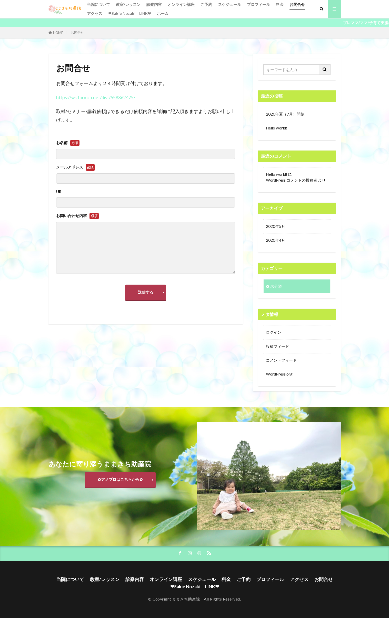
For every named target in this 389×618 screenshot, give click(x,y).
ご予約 (206, 4)
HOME (58, 33)
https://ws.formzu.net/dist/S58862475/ (95, 97)
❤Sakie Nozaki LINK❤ (129, 13)
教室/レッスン (128, 4)
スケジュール (229, 4)
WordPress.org (279, 374)
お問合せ (297, 4)
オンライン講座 (181, 4)
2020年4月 (275, 240)
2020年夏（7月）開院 (285, 114)
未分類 (276, 286)
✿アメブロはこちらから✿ (120, 479)
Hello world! (276, 128)
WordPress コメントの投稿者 (291, 180)
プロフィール (258, 4)
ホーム (162, 13)
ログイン (273, 332)
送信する (145, 292)
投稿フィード (277, 346)
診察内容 (154, 4)
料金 (280, 4)
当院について (98, 4)
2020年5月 (275, 226)
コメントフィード (281, 360)
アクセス (94, 13)
